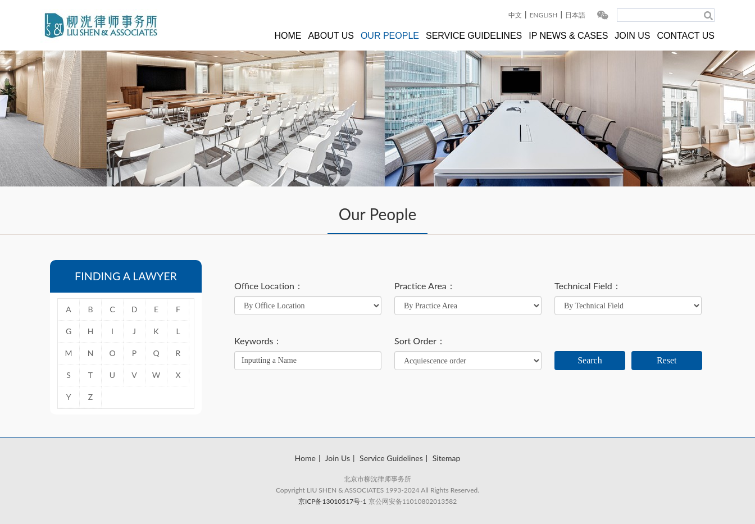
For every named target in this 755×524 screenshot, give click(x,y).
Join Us (337, 458)
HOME (287, 35)
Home (305, 458)
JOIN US (632, 35)
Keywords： (258, 340)
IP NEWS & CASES (568, 35)
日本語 (575, 15)
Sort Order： (419, 340)
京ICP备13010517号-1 (332, 501)
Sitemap (447, 458)
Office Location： (268, 285)
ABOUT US (331, 35)
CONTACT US (686, 35)
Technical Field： (587, 285)
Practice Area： (425, 285)
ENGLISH (543, 15)
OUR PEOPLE (390, 35)
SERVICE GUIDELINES (474, 35)
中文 (515, 15)
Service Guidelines (391, 458)
